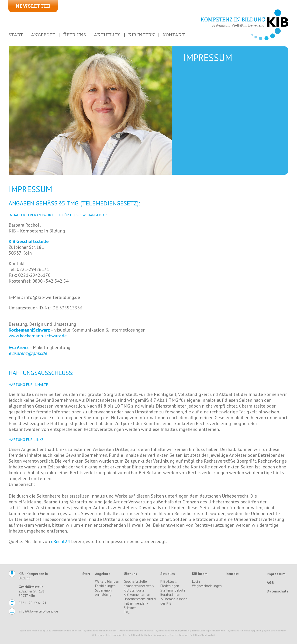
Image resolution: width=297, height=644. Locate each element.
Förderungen (169, 586)
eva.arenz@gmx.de (28, 353)
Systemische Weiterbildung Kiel (66, 630)
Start (16, 35)
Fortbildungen (105, 586)
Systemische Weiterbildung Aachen (100, 630)
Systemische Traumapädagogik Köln (245, 630)
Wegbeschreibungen (207, 586)
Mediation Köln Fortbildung (126, 635)
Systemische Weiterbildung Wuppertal (136, 630)
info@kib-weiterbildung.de (38, 611)
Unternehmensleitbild (140, 599)
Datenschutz (277, 591)
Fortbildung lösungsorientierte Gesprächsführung (164, 635)
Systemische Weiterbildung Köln (35, 630)
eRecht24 (60, 541)
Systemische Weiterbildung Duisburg (173, 630)
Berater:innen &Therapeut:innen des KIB (173, 598)
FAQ (127, 612)
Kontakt (173, 35)
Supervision (103, 590)
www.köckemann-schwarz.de (38, 336)
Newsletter (33, 6)
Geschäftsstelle (135, 581)
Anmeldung (103, 594)
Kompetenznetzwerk (139, 586)
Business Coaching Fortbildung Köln (208, 630)
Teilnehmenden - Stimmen (136, 605)
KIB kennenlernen (137, 594)
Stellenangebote (172, 590)
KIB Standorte (134, 590)
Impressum (276, 573)
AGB (270, 582)
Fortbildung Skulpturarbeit (202, 635)
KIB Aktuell (168, 581)
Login (196, 581)
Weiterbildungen (107, 581)
